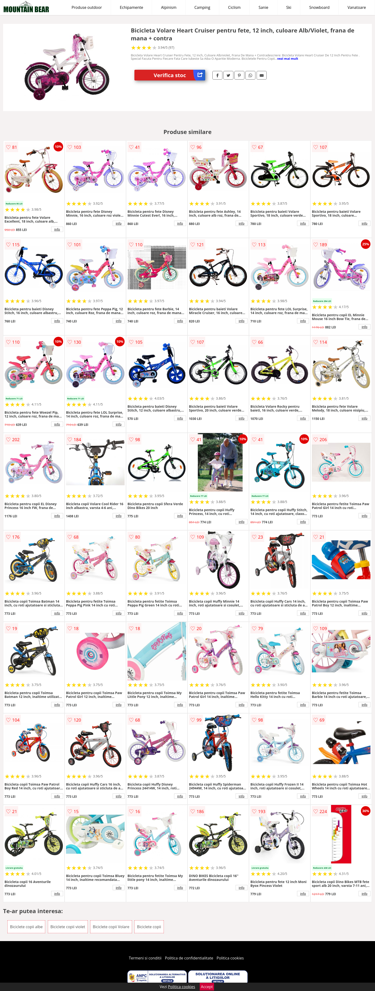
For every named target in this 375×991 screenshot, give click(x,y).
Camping (202, 7)
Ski (288, 7)
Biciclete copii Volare (111, 926)
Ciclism (234, 7)
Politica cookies (230, 958)
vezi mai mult (287, 58)
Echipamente (131, 7)
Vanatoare (356, 7)
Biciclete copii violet (67, 926)
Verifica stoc (179, 75)
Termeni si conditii (145, 958)
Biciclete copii (149, 926)
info (57, 229)
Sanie (263, 7)
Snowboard (319, 7)
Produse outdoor (87, 7)
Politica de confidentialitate (189, 958)
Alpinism (168, 7)
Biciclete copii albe (26, 926)
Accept (207, 986)
